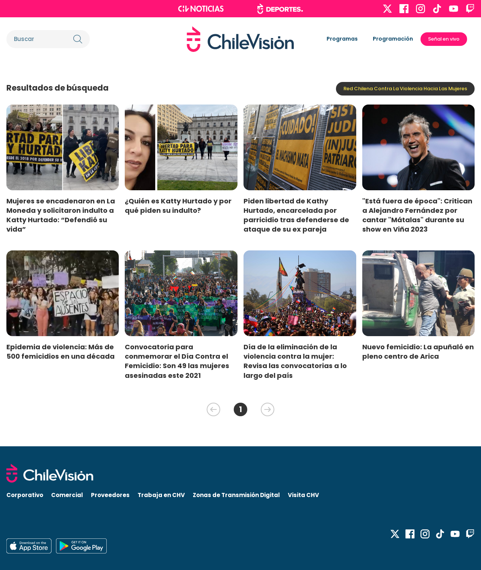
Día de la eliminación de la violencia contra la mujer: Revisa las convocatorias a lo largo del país (295, 361)
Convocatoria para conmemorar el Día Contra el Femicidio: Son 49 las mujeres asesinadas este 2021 (177, 361)
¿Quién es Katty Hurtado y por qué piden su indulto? (178, 205)
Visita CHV (303, 495)
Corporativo (24, 495)
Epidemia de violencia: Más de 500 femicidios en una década (60, 351)
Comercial (67, 495)
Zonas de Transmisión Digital (236, 495)
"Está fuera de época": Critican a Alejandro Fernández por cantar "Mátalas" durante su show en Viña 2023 (417, 215)
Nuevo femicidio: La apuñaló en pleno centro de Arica (418, 351)
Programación (393, 38)
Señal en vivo (444, 38)
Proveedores (110, 495)
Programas (342, 38)
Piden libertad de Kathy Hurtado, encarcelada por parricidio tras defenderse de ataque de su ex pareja (296, 215)
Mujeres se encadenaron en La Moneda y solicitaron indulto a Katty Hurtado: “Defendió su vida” (60, 215)
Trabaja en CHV (161, 495)
